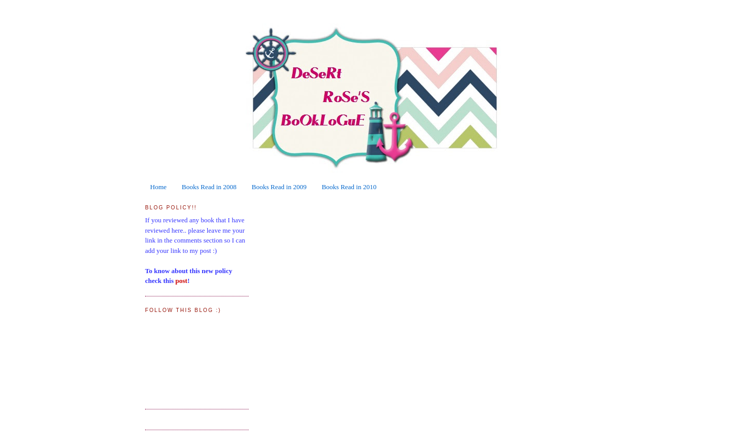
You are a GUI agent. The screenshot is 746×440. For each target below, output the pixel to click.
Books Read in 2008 (209, 187)
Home (158, 187)
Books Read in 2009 (279, 187)
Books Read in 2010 (349, 187)
